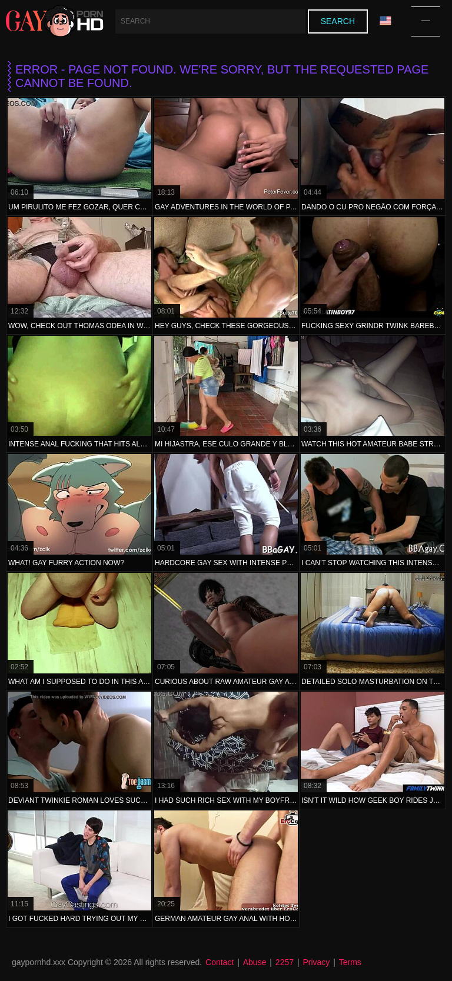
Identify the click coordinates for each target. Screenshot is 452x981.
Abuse (255, 962)
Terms (350, 962)
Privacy (316, 962)
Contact (219, 962)
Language (385, 20)
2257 (284, 962)
